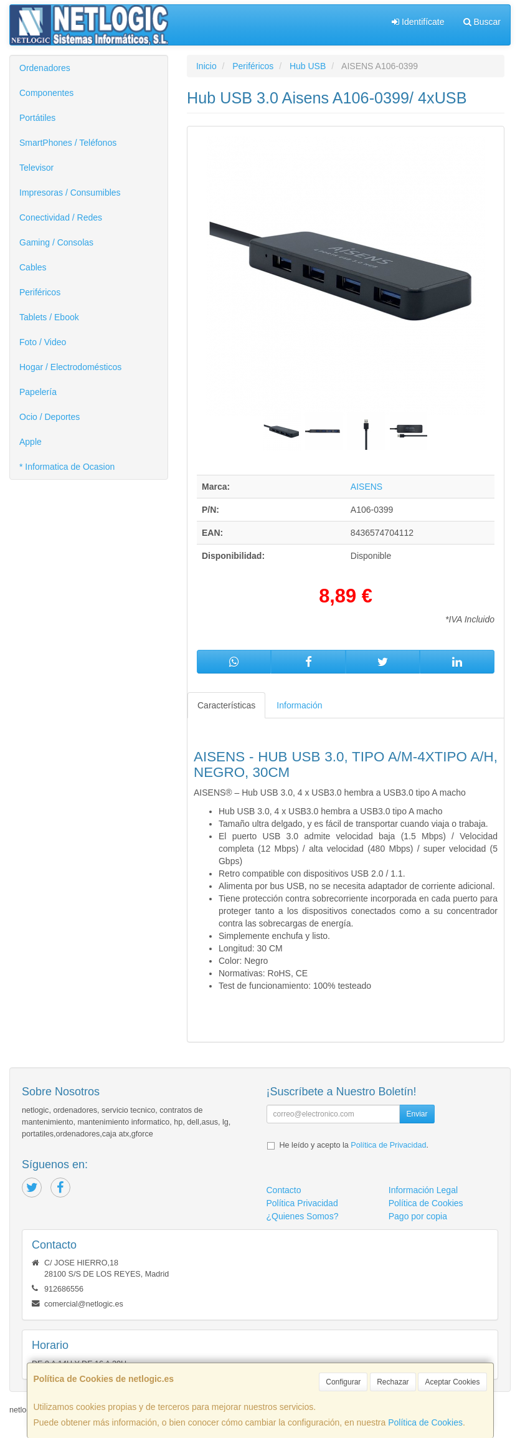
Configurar (343, 1382)
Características (226, 705)
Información (299, 705)
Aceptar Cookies (452, 1382)
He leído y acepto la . (354, 1145)
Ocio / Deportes (49, 417)
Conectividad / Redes (60, 217)
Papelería (38, 392)
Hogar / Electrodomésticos (70, 367)
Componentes (46, 93)
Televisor (36, 168)
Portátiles (37, 118)
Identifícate (418, 22)
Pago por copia (418, 1216)
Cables (33, 267)
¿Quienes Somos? (303, 1216)
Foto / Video (42, 342)
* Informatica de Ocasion (67, 467)
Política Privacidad (302, 1203)
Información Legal (423, 1190)
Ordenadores (44, 68)
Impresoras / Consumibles (70, 193)
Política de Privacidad (388, 1145)
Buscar (482, 22)
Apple (30, 442)
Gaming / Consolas (56, 242)
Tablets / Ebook (49, 317)
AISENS (366, 487)
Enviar (416, 1114)
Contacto (284, 1190)
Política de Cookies (425, 1422)
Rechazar (393, 1382)
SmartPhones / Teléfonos (67, 143)
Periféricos (39, 292)
